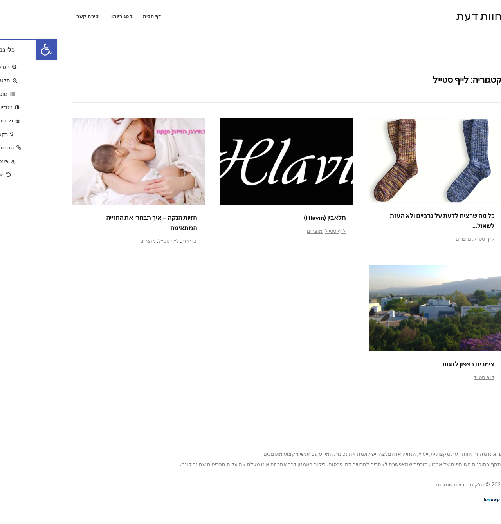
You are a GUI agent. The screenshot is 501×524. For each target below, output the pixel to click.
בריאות (152, 241)
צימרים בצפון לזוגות (432, 364)
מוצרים (427, 239)
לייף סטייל (447, 239)
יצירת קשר (51, 16)
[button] (10, 49)
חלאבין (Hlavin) (288, 217)
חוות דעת (443, 15)
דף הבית (115, 16)
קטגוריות (86, 16)
